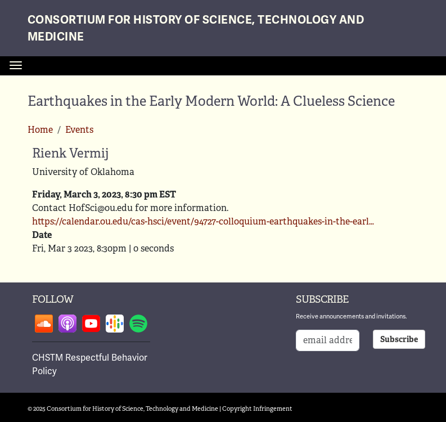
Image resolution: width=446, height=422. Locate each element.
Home (40, 130)
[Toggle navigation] (15, 65)
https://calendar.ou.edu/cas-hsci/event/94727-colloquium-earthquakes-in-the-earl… (203, 221)
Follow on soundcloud (44, 324)
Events (79, 130)
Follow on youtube (91, 324)
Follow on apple (67, 324)
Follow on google (115, 324)
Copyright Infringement (257, 408)
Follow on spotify (138, 324)
